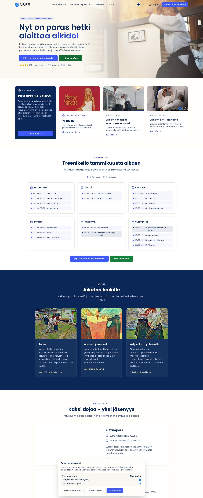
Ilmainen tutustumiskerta (89, 258)
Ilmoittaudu (35, 133)
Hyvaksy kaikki (115, 490)
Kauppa (154, 4)
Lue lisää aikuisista (95, 368)
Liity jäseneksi (121, 258)
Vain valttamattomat (72, 490)
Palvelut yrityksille (140, 372)
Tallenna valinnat (95, 490)
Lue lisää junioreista (50, 372)
